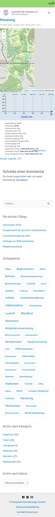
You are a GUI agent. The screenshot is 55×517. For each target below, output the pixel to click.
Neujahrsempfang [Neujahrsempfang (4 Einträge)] (37, 341)
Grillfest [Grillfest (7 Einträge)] (9, 297)
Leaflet (26, 90)
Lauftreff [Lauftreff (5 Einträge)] (10, 313)
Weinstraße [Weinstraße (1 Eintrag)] (31, 406)
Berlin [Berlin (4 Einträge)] (43, 269)
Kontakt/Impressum (27, 511)
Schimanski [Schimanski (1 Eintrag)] (29, 363)
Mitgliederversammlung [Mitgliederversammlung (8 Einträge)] (19, 328)
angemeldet (20, 176)
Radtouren (8, 450)
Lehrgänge (8, 445)
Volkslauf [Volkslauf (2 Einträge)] (9, 398)
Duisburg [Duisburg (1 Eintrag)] (23, 290)
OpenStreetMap (37, 90)
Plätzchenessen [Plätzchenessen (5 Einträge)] (24, 348)
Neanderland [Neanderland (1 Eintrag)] (31, 335)
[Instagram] (27, 497)
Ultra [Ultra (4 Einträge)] (40, 383)
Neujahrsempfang (12, 246)
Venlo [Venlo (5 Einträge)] (19, 390)
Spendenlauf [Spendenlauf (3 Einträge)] (25, 376)
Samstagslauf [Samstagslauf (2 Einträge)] (12, 362)
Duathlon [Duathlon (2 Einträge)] (9, 290)
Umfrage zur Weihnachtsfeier (18, 241)
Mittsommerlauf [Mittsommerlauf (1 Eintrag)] (12, 335)
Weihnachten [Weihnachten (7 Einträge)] (12, 405)
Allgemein (8, 434)
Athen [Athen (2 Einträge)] (8, 269)
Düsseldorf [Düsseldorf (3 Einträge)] (39, 290)
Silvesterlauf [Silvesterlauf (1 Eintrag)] (10, 369)
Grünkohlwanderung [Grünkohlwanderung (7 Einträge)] (32, 297)
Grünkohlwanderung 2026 (16, 235)
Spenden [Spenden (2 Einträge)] (9, 376)
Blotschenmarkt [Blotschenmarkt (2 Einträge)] (13, 283)
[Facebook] (23, 497)
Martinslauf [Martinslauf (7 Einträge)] (12, 320)
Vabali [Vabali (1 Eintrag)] (8, 391)
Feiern (6, 439)
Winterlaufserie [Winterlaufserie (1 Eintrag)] (12, 413)
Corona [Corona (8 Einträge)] (31, 283)
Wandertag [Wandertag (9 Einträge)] (26, 398)
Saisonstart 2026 (12, 224)
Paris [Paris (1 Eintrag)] (7, 349)
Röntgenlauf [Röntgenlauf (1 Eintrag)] (10, 356)
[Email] (31, 497)
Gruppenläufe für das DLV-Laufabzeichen (24, 230)
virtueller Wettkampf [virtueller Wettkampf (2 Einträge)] (38, 391)
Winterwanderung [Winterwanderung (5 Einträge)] (34, 413)
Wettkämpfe (9, 461)
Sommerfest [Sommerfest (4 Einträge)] (28, 369)
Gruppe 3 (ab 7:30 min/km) (24, 25)
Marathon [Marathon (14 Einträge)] (27, 313)
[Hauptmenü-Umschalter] (49, 12)
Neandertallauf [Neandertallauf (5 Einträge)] (13, 341)
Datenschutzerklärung (27, 506)
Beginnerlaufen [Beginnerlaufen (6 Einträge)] (25, 268)
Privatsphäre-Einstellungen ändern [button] (27, 501)
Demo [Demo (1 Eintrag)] (44, 283)
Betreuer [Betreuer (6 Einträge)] (10, 276)
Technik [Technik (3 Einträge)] (28, 383)
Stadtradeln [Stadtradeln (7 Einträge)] (12, 383)
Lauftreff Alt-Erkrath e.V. (24, 11)
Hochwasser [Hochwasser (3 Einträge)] (35, 305)
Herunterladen (39, 150)
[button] (4, 32)
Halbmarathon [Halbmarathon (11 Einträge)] (14, 305)
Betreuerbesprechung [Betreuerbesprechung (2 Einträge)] (31, 276)
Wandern (7, 456)
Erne (39, 25)
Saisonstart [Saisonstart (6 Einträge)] (28, 356)
